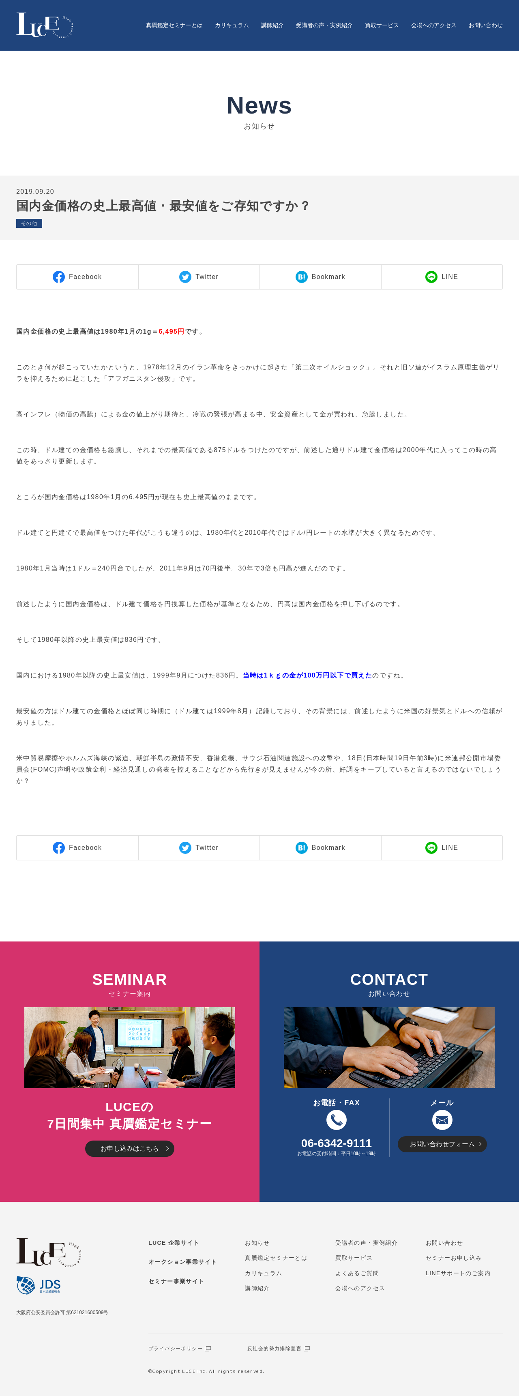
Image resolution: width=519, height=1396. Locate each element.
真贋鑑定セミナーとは (174, 25)
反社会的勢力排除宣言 (274, 1348)
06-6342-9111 (336, 1143)
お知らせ (257, 1242)
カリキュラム (232, 25)
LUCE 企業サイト (173, 1242)
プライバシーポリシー (175, 1348)
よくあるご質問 (357, 1273)
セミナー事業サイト (176, 1281)
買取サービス (382, 25)
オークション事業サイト (182, 1262)
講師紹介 (272, 25)
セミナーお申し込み (454, 1257)
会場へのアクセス (434, 25)
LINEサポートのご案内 (458, 1273)
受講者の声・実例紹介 (324, 25)
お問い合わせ (486, 25)
